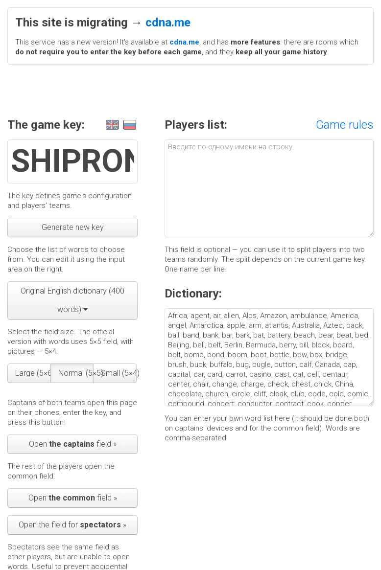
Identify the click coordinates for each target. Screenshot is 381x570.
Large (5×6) (33, 373)
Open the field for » (72, 524)
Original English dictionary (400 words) (72, 300)
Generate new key (73, 227)
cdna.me (167, 22)
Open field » (73, 444)
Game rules (345, 125)
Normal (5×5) (76, 373)
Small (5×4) (119, 373)
